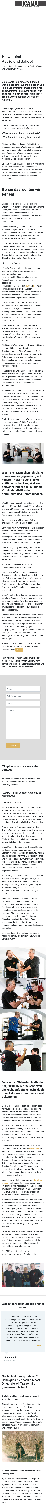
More (39, 1345)
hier (19, 650)
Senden (12, 745)
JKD (27, 286)
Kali (34, 286)
